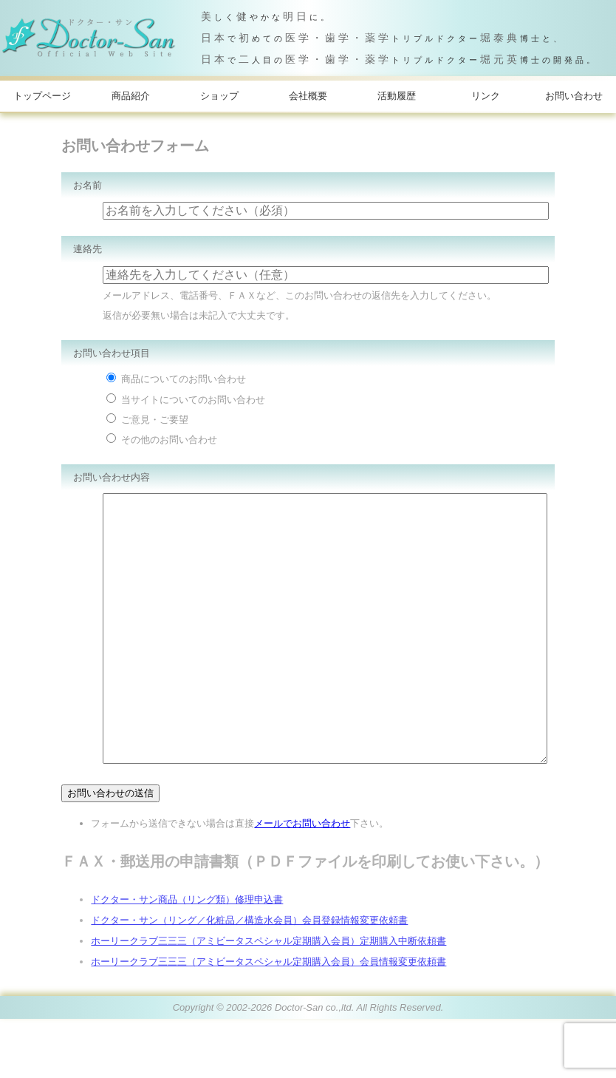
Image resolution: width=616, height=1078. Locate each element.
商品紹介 (131, 95)
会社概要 (308, 95)
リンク (485, 95)
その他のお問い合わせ (161, 439)
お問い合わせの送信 (110, 852)
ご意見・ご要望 (147, 419)
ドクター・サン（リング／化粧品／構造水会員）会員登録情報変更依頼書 (249, 979)
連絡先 (87, 248)
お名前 (87, 185)
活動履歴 (396, 95)
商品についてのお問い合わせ (176, 378)
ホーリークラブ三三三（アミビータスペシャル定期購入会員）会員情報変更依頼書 (268, 1020)
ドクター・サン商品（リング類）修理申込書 (187, 958)
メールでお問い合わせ (302, 882)
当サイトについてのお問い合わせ (185, 399)
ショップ (219, 95)
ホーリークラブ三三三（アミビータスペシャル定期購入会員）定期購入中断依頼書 (268, 1000)
